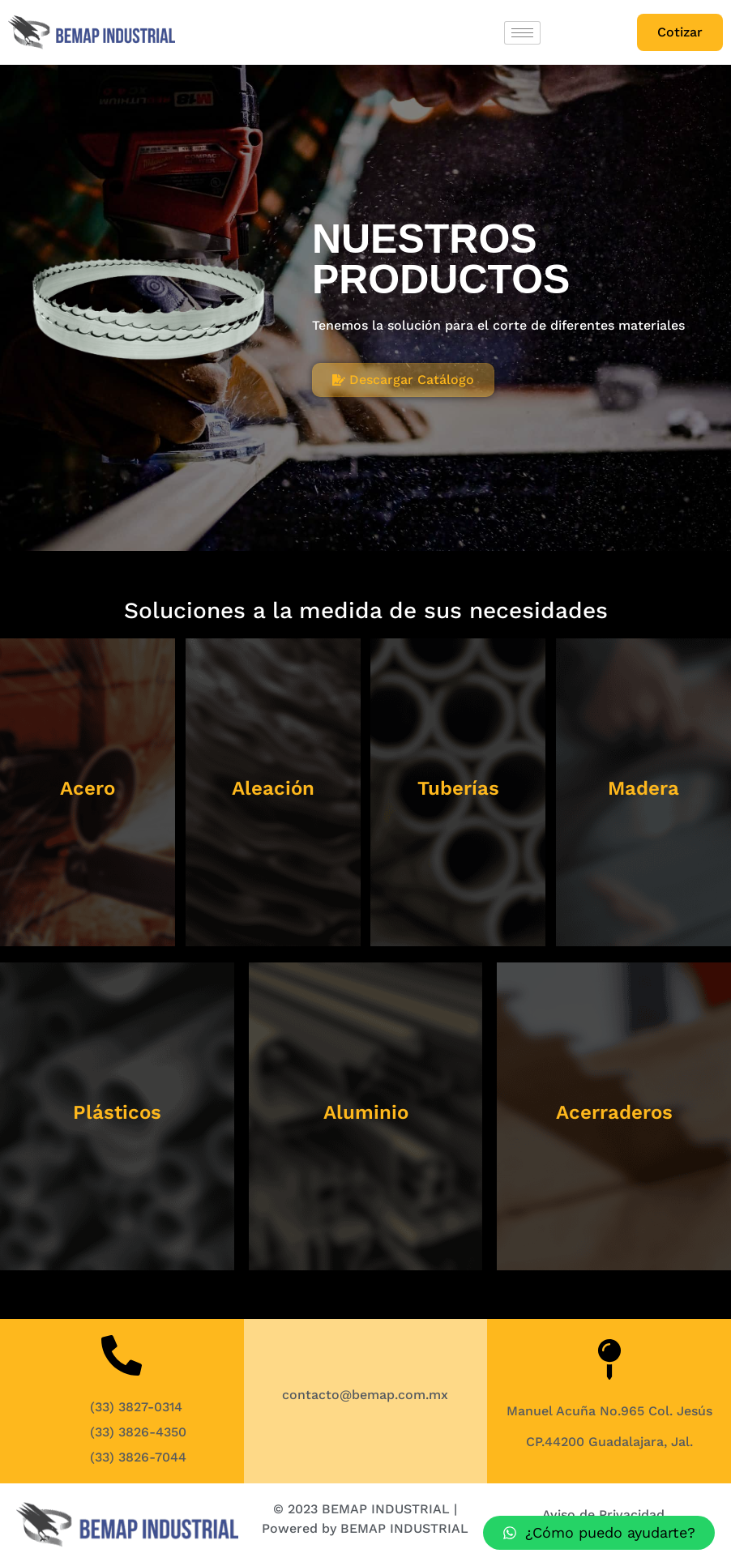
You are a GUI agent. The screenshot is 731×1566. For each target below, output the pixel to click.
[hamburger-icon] (522, 33)
